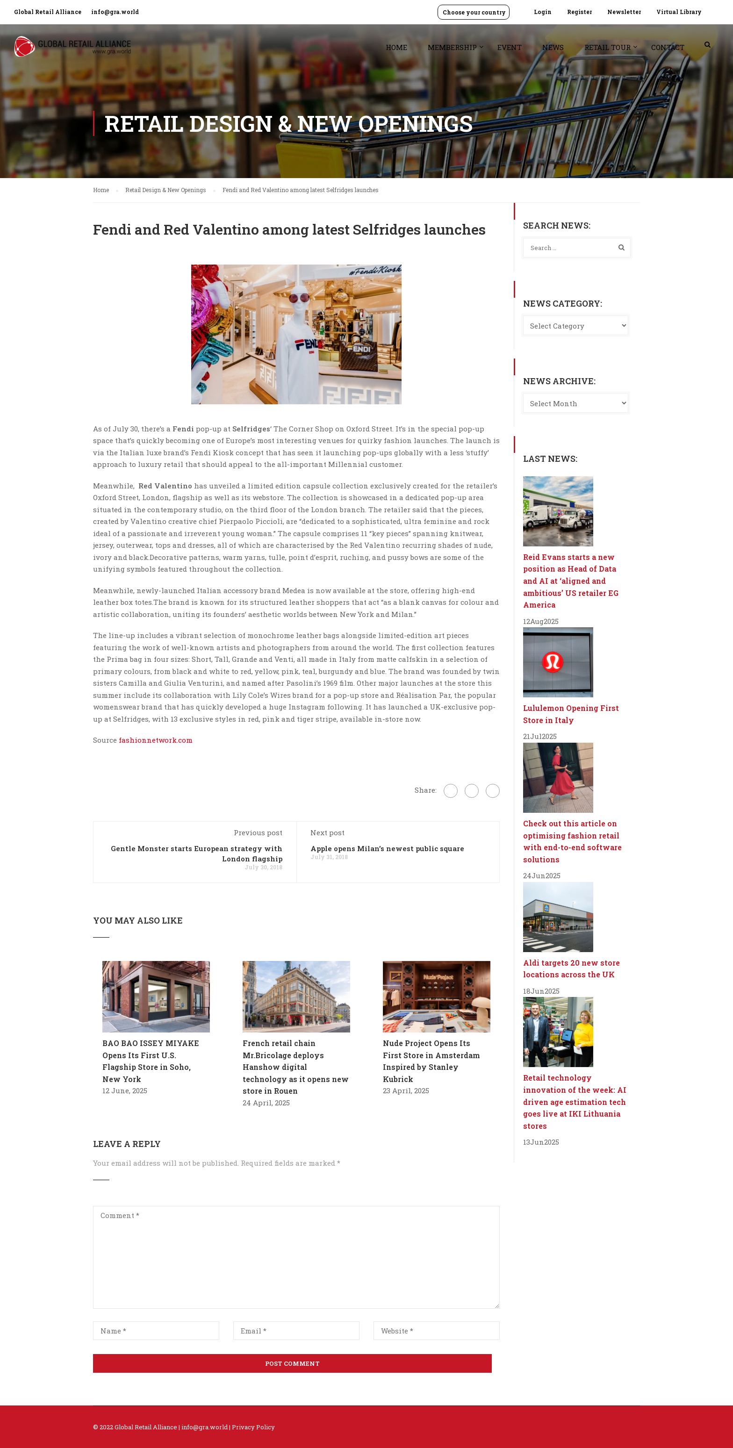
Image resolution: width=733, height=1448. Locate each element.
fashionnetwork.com (156, 740)
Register (579, 11)
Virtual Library (679, 11)
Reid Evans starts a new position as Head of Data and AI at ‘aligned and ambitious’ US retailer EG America (570, 580)
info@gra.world (115, 11)
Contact (667, 47)
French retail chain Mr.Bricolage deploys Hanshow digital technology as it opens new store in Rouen (296, 1067)
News (553, 47)
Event (509, 47)
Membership (452, 47)
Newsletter (624, 11)
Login (543, 11)
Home (396, 47)
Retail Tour (607, 47)
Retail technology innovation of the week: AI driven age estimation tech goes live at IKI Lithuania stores (574, 1101)
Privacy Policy (253, 1427)
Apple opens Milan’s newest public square (387, 848)
